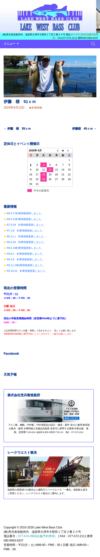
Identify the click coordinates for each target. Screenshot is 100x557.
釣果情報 (37, 107)
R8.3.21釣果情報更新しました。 (25, 219)
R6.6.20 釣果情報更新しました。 (26, 242)
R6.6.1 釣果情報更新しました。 (26, 253)
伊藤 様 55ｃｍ (17, 128)
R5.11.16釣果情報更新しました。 (26, 265)
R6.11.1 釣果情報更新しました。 (26, 236)
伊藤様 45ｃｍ (84, 128)
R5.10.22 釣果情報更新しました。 (27, 270)
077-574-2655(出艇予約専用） (37, 536)
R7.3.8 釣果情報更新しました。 (26, 230)
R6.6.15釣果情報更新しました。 (25, 247)
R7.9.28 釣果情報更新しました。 (26, 224)
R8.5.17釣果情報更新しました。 (25, 213)
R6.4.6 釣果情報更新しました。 (26, 259)
